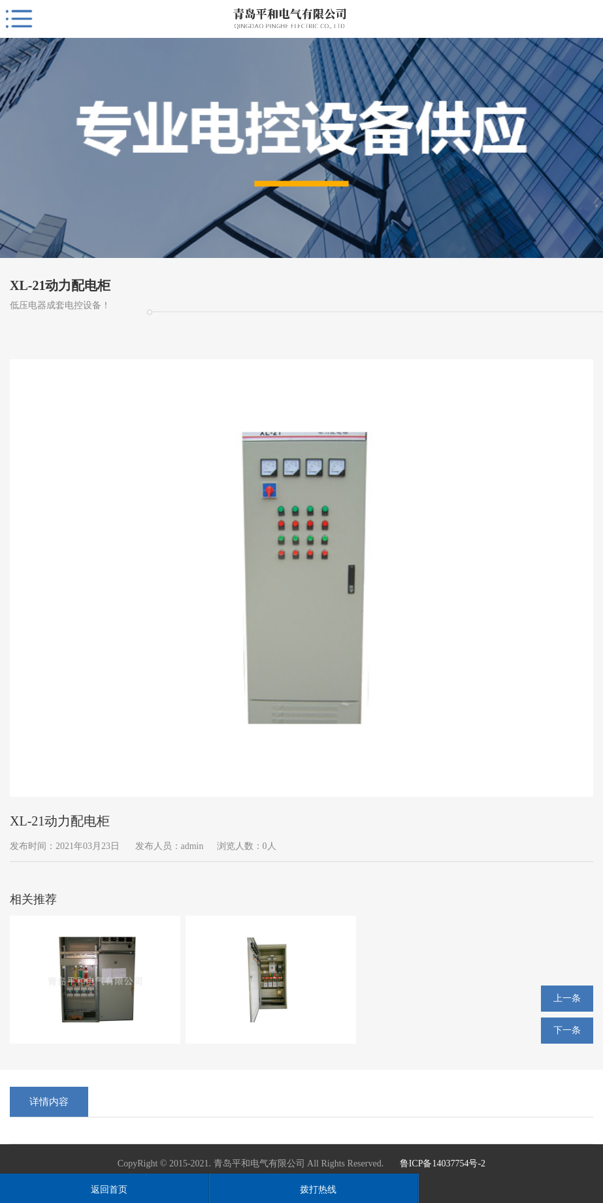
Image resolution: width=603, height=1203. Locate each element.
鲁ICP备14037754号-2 (442, 1163)
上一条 (567, 998)
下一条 (567, 1030)
